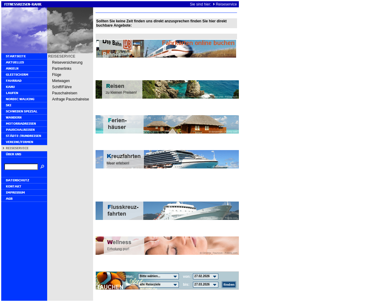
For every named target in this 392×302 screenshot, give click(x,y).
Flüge (56, 75)
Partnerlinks (61, 68)
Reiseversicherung (67, 62)
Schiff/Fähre (62, 87)
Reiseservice (226, 4)
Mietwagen (61, 81)
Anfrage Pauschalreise (70, 99)
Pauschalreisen (64, 93)
